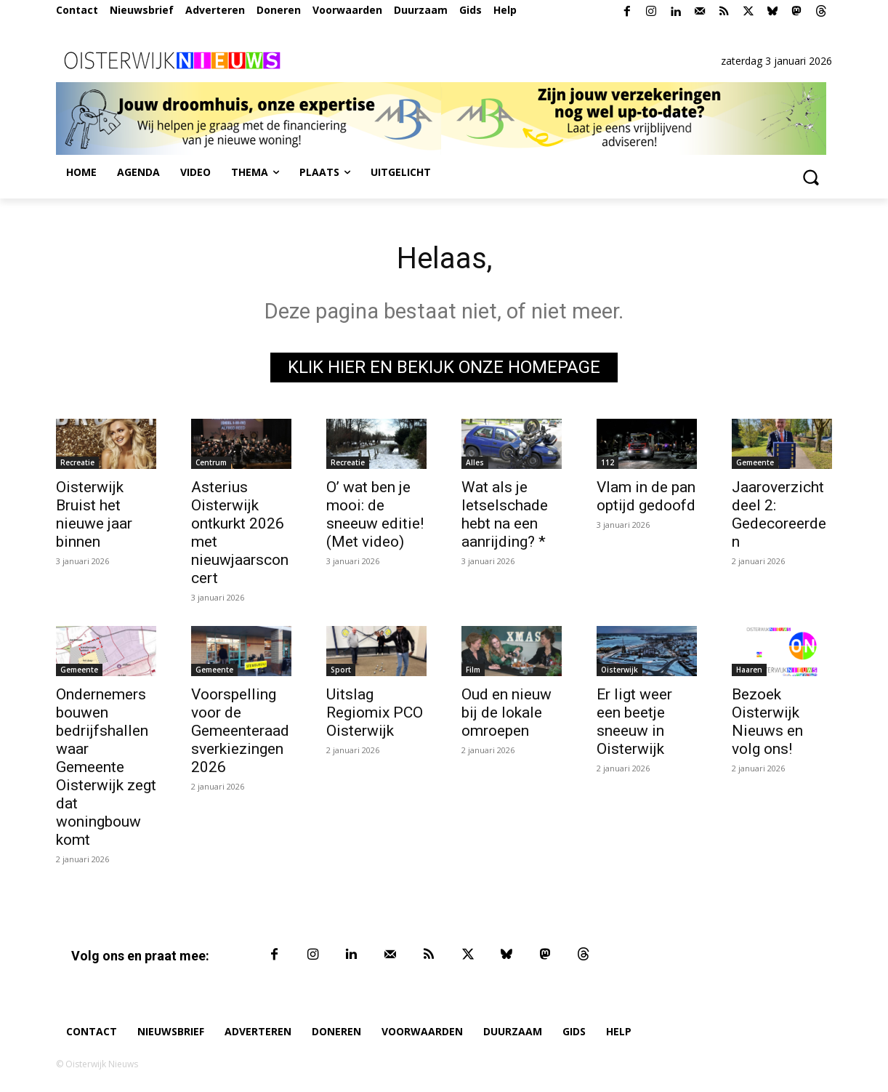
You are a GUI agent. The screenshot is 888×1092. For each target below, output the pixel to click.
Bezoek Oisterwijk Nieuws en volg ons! (767, 722)
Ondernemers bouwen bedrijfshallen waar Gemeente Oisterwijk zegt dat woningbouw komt (106, 767)
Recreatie (77, 462)
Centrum (211, 462)
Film (473, 670)
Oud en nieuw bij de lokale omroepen (506, 712)
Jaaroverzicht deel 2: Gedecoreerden (779, 514)
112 (607, 462)
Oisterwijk (619, 670)
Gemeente (755, 462)
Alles (475, 462)
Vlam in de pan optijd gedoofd (646, 496)
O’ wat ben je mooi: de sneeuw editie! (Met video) (375, 514)
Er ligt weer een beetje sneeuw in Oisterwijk (634, 722)
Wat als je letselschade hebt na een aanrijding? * (504, 514)
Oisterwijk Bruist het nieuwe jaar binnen (94, 514)
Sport (341, 670)
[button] (810, 176)
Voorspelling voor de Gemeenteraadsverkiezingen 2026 (240, 731)
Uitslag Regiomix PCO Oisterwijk (374, 712)
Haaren (749, 670)
